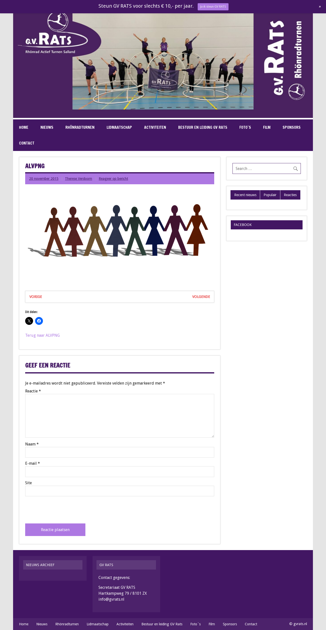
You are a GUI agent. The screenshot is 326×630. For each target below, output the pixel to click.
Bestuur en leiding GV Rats (202, 127)
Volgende (201, 297)
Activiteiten (155, 127)
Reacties (290, 195)
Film (266, 127)
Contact (26, 143)
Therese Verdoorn (78, 179)
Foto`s (245, 127)
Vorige (35, 297)
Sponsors (292, 127)
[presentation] (62, 509)
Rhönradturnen (80, 127)
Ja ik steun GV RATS (213, 6)
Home (23, 127)
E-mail (32, 463)
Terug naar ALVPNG (42, 335)
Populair (270, 195)
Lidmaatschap (119, 127)
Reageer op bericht (113, 179)
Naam (32, 444)
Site (28, 483)
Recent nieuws (245, 195)
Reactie (33, 391)
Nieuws (46, 127)
